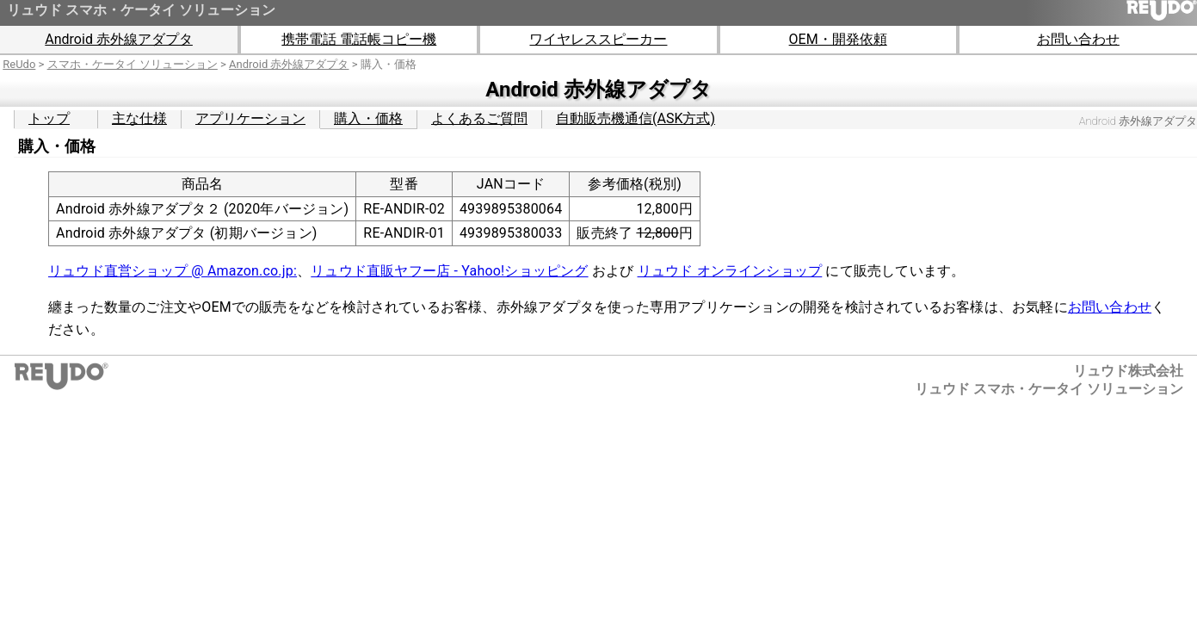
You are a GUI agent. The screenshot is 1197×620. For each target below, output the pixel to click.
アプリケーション (250, 118)
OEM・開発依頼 (838, 39)
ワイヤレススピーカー (598, 39)
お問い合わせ (1078, 39)
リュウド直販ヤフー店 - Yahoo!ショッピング (449, 271)
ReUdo (19, 64)
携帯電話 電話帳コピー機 (358, 39)
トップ (49, 118)
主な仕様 (139, 118)
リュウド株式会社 (1128, 371)
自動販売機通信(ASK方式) (635, 118)
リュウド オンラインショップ (730, 271)
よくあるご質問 (479, 118)
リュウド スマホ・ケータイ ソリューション (141, 10)
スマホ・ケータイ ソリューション (132, 64)
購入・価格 (368, 118)
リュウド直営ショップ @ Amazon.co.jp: (172, 271)
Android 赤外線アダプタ (119, 39)
